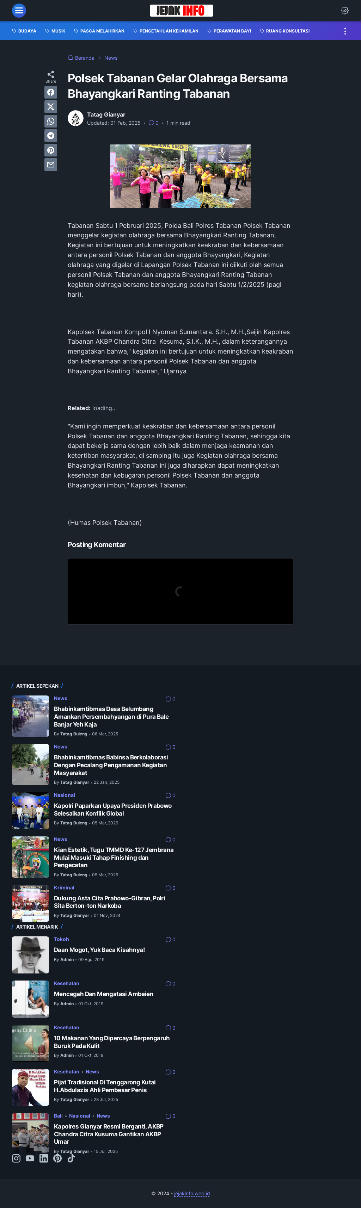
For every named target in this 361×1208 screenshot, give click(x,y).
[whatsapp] (50, 121)
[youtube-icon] (30, 1158)
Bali (58, 1116)
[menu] (19, 11)
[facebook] (50, 92)
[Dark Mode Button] (345, 10)
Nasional (64, 795)
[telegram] (50, 135)
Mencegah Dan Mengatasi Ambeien (103, 993)
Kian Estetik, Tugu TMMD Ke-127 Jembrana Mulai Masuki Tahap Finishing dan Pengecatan (114, 857)
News (60, 698)
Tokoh (61, 939)
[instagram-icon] (16, 1158)
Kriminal (64, 887)
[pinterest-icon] (57, 1158)
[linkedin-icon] (43, 1158)
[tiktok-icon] (71, 1158)
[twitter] (50, 106)
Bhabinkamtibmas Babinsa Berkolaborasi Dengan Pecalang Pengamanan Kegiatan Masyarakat (111, 765)
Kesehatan (66, 983)
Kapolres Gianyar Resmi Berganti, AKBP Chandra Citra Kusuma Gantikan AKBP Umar (109, 1134)
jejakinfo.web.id (192, 1193)
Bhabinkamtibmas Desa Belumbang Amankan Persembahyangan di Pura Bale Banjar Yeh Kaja (111, 716)
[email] (50, 164)
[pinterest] (50, 150)
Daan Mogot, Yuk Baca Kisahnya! (99, 949)
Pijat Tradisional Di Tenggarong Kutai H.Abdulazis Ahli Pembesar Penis (105, 1086)
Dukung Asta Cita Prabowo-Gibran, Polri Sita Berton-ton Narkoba (109, 902)
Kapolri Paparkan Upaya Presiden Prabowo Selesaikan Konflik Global (113, 809)
